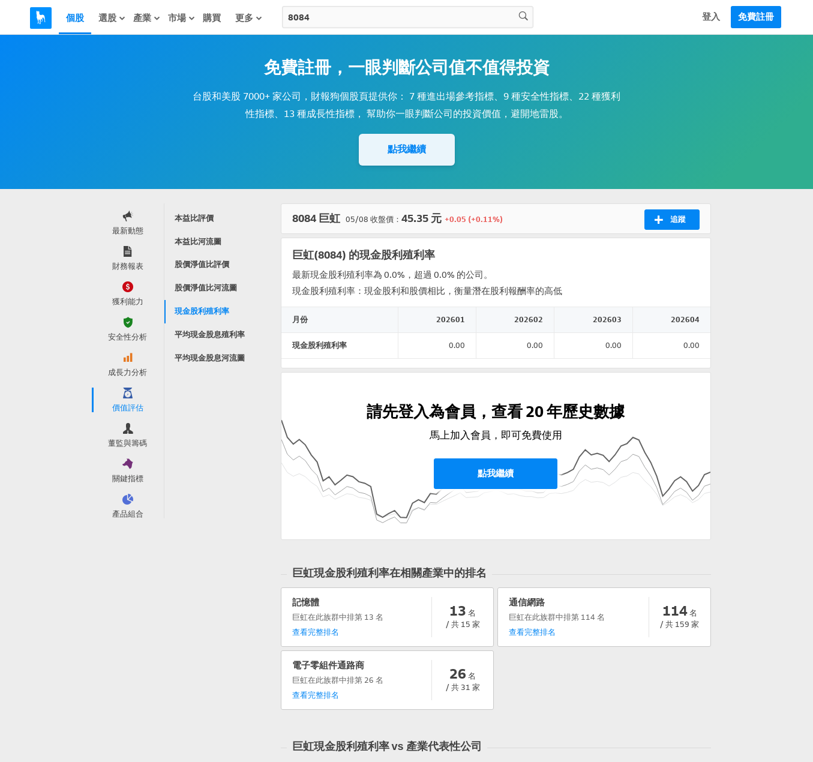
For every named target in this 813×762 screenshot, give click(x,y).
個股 (75, 18)
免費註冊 (756, 16)
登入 (711, 16)
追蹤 (670, 219)
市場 (182, 18)
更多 (249, 18)
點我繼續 (407, 149)
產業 (147, 18)
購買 (212, 18)
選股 (112, 18)
